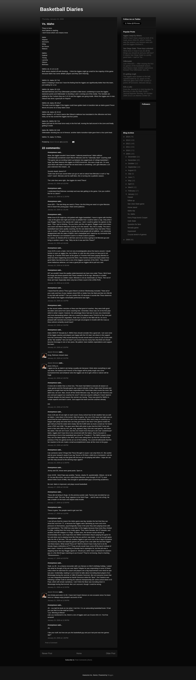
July (130, 174)
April (130, 184)
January (131, 194)
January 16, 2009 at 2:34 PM (58, 301)
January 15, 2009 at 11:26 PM (58, 197)
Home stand (132, 207)
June (130, 177)
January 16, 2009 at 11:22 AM (58, 283)
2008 (128, 240)
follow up (131, 200)
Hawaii (130, 197)
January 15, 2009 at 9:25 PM (58, 183)
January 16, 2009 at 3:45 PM (58, 378)
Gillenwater (127, 61)
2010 (128, 150)
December (132, 157)
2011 (128, 147)
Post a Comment (51, 643)
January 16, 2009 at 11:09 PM (58, 463)
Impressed (132, 231)
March (130, 187)
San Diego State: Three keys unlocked (138, 48)
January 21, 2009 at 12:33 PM (58, 587)
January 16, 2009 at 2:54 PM (58, 325)
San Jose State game (136, 204)
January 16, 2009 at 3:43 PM (58, 358)
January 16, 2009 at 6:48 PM (58, 445)
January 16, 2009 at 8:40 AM (58, 243)
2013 (128, 140)
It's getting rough (129, 74)
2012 (128, 144)
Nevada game (133, 228)
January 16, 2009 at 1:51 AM (58, 210)
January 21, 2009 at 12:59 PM (58, 600)
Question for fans (134, 224)
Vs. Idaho (131, 214)
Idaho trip (131, 211)
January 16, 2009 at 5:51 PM (58, 407)
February (132, 191)
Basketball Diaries (61, 9)
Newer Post (47, 653)
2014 (128, 137)
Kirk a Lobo (127, 87)
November (132, 160)
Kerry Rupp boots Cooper (138, 218)
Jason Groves (53, 352)
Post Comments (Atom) (83, 660)
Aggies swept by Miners (132, 36)
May (130, 181)
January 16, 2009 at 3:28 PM (58, 347)
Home (79, 653)
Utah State (132, 221)
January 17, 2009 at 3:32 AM (58, 487)
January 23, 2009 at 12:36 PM (58, 620)
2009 (128, 154)
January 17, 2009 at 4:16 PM (58, 513)
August (131, 170)
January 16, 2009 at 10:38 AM (58, 265)
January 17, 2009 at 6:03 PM (58, 558)
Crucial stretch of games (137, 235)
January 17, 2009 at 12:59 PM (58, 503)
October (131, 163)
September (132, 167)
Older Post (110, 653)
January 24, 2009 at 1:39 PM (58, 638)
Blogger (110, 675)
